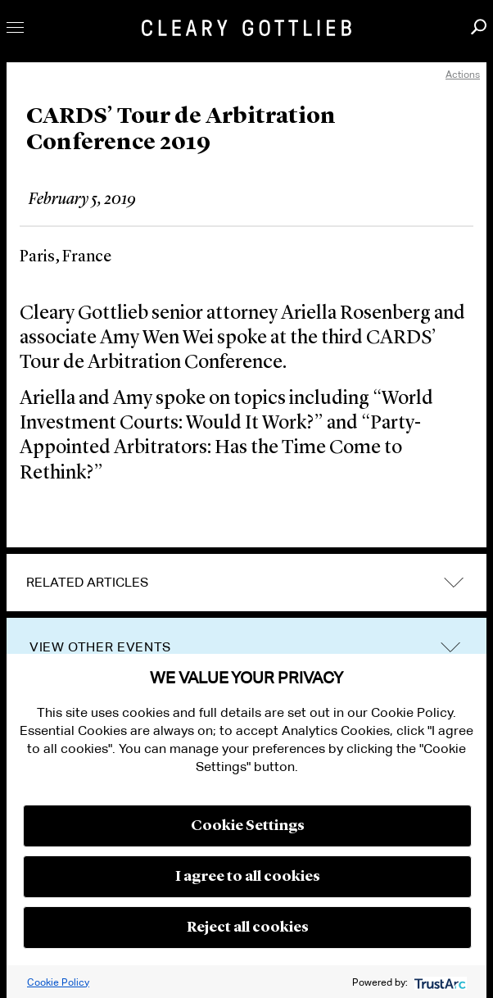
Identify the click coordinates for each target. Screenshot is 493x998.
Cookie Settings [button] (248, 826)
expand (454, 582)
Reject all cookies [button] (248, 927)
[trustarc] (438, 982)
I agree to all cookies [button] (247, 876)
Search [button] (478, 26)
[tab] (246, 583)
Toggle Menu (15, 27)
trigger (450, 647)
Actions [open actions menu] (463, 74)
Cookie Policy (58, 982)
